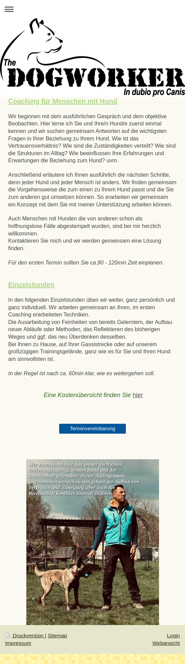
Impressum (18, 643)
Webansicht (166, 643)
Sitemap (57, 635)
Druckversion (25, 635)
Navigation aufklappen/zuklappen (92, 9)
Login (173, 635)
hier (138, 395)
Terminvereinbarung (92, 428)
